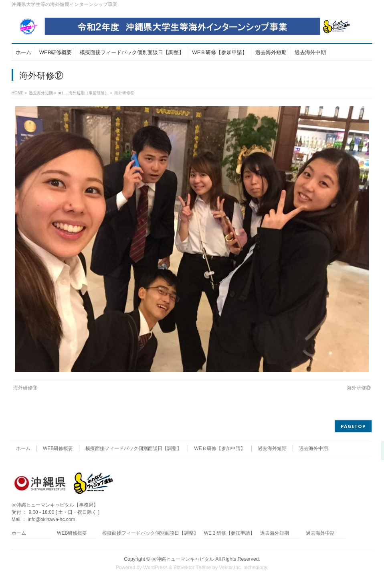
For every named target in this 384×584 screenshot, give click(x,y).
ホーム (23, 448)
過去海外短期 (272, 448)
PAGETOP (353, 426)
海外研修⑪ (25, 388)
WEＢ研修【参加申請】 (219, 448)
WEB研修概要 (58, 448)
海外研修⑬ (359, 388)
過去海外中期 (313, 448)
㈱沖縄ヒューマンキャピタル (183, 559)
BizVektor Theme (192, 567)
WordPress (155, 567)
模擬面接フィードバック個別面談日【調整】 (133, 448)
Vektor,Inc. (230, 567)
